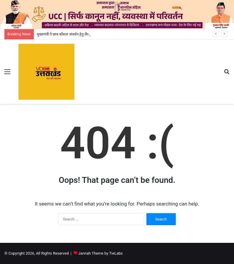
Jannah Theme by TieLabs (100, 253)
